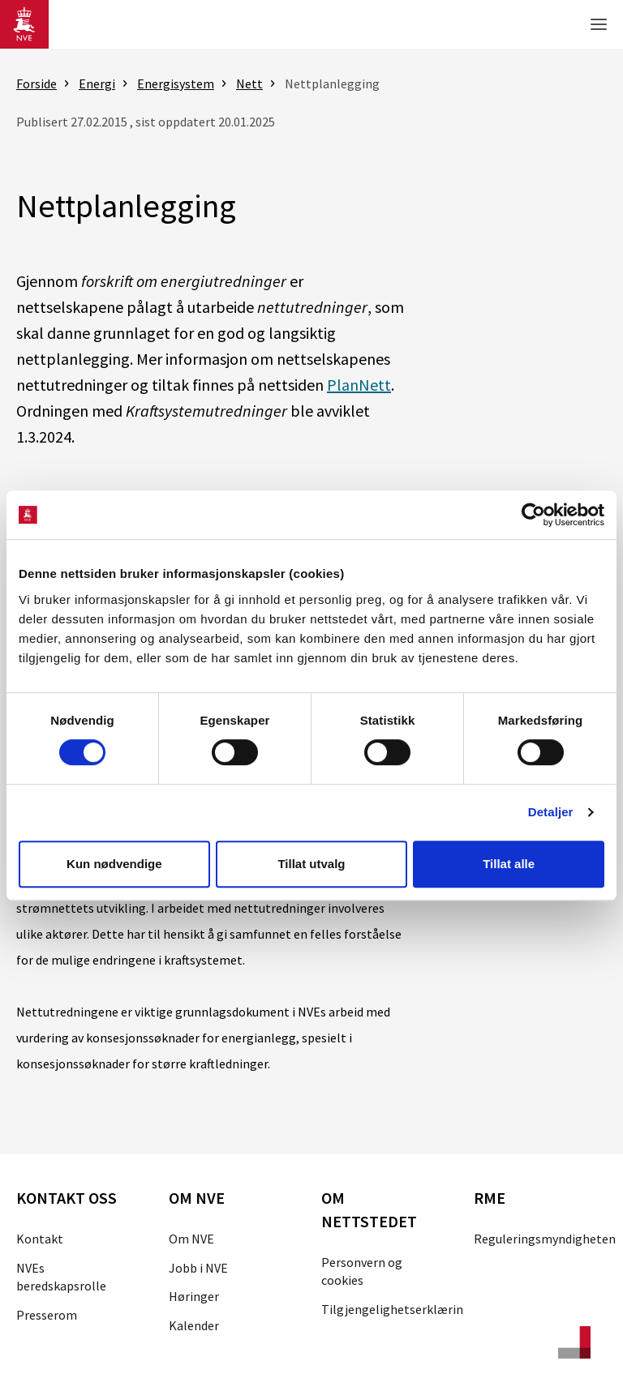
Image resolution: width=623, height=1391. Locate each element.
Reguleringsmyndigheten (545, 1238)
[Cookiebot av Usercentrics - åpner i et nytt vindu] (533, 515)
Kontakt (39, 1238)
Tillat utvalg (311, 864)
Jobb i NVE (198, 1268)
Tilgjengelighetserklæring (395, 1309)
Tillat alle (509, 864)
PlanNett (359, 384)
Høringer (194, 1296)
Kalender (194, 1325)
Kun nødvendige (114, 864)
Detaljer (551, 812)
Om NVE (191, 1238)
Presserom (46, 1315)
